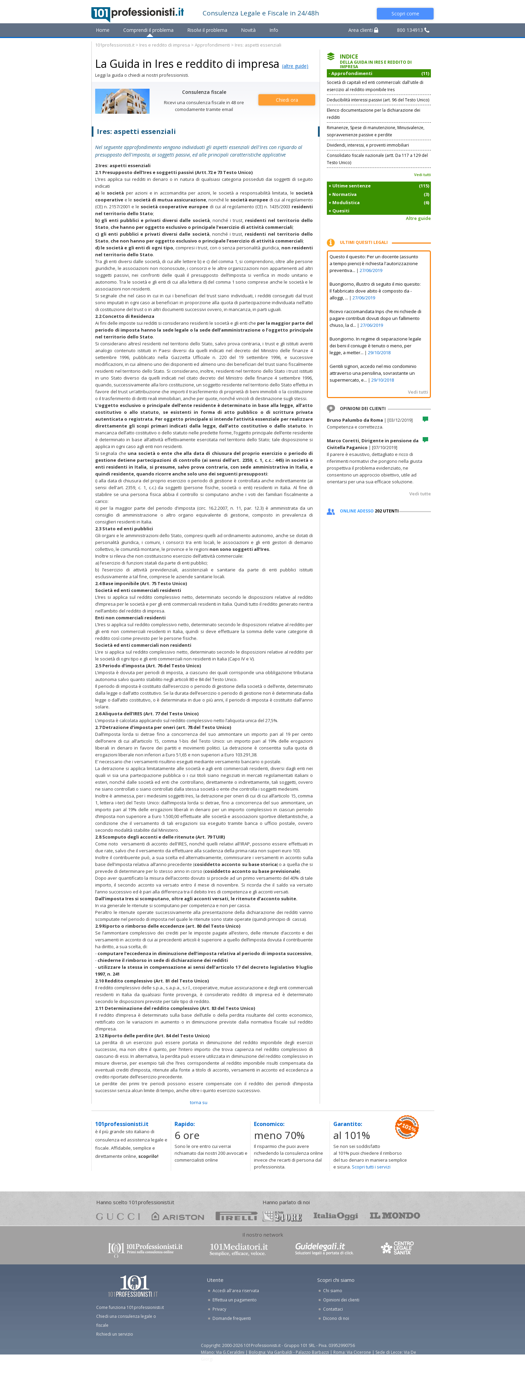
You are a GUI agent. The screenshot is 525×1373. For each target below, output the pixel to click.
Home (103, 30)
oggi (335, 1216)
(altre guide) (295, 66)
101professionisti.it (115, 45)
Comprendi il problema (148, 30)
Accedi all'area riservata (236, 1291)
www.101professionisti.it (144, 1249)
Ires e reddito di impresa (164, 45)
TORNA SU (198, 1102)
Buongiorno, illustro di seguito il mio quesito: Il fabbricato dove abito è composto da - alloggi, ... (375, 291)
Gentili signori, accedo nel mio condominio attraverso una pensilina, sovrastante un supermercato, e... (373, 373)
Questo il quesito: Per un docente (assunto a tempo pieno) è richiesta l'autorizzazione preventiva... (374, 263)
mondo (395, 1216)
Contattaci (333, 1309)
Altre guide (418, 218)
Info (273, 30)
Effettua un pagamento (235, 1300)
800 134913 (413, 30)
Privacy (219, 1309)
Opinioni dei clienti (341, 1300)
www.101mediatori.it (239, 1249)
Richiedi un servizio (114, 1334)
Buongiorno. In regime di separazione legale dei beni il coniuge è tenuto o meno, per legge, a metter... (375, 346)
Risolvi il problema (207, 30)
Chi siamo (332, 1291)
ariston (178, 1216)
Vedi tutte (420, 494)
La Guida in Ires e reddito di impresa (187, 63)
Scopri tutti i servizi (371, 1167)
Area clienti (363, 30)
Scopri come (405, 13)
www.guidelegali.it (324, 1249)
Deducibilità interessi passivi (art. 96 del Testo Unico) (378, 100)
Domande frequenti (232, 1318)
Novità (248, 30)
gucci (118, 1216)
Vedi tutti (422, 174)
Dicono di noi (336, 1318)
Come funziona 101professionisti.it (130, 1307)
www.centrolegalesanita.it (398, 1249)
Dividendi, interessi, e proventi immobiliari (368, 145)
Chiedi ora (287, 100)
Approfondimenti (212, 45)
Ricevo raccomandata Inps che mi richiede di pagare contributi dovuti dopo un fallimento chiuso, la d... (375, 318)
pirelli (237, 1216)
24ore (282, 1216)
